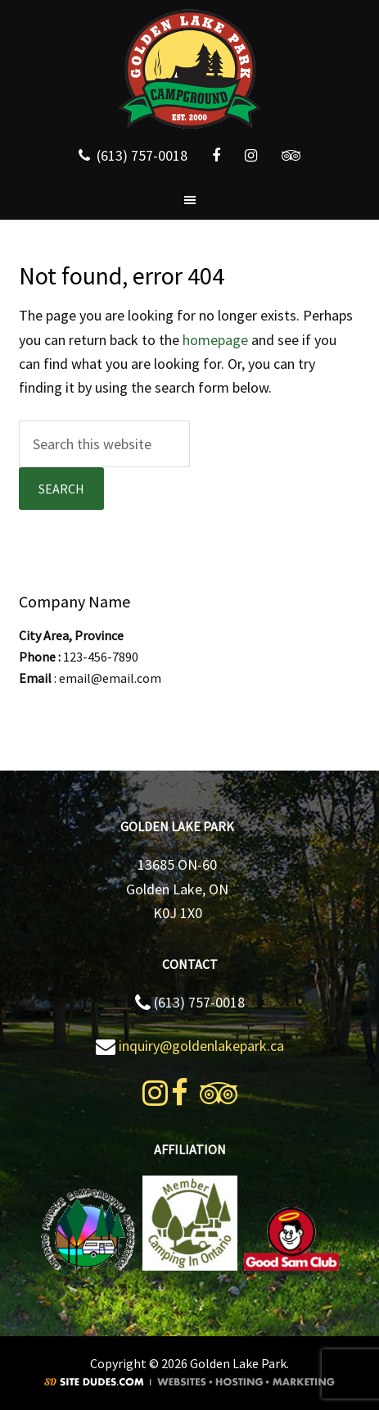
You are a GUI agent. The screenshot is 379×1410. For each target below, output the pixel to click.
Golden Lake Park (189, 69)
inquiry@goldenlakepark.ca (201, 1045)
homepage (215, 339)
